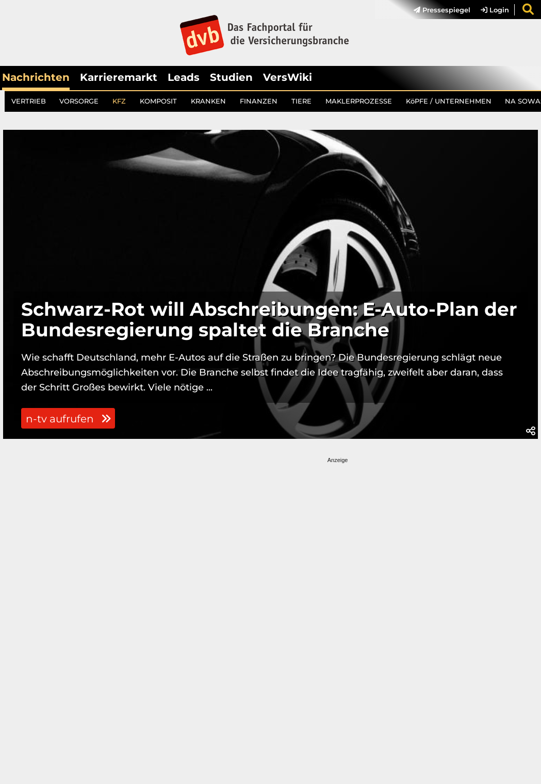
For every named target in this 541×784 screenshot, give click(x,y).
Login (495, 10)
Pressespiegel (442, 10)
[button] (530, 431)
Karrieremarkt (118, 77)
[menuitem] (436, 9)
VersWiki (287, 77)
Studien (231, 77)
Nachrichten (36, 77)
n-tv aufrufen (68, 419)
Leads (184, 77)
